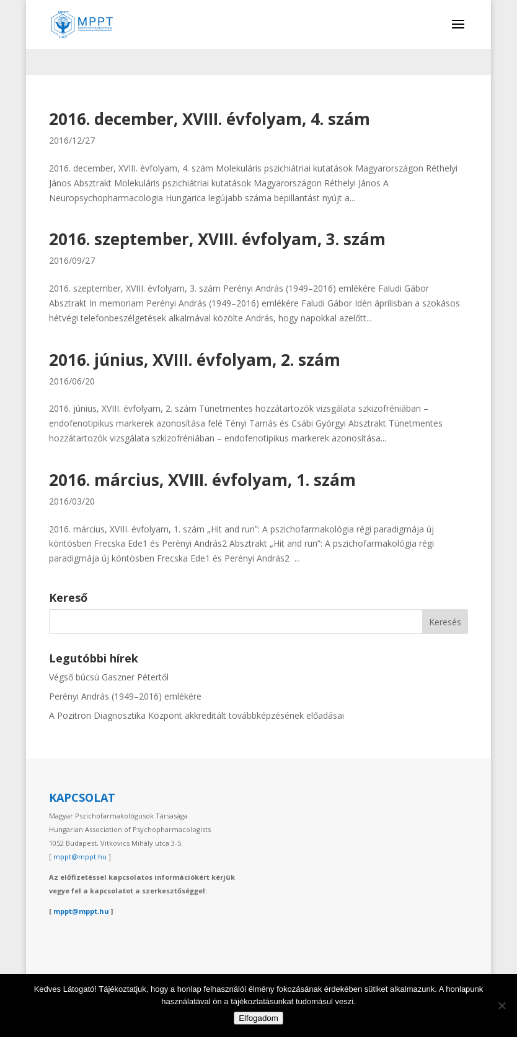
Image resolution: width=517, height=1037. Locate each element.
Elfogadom (258, 1018)
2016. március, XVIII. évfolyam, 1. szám (202, 480)
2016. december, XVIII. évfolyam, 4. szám (209, 119)
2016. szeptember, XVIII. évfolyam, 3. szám (217, 239)
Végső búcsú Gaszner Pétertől (109, 677)
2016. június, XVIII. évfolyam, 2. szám (194, 360)
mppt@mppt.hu (80, 856)
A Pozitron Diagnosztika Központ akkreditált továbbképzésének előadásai (196, 715)
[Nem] (501, 1005)
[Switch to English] (459, 62)
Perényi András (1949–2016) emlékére (125, 696)
